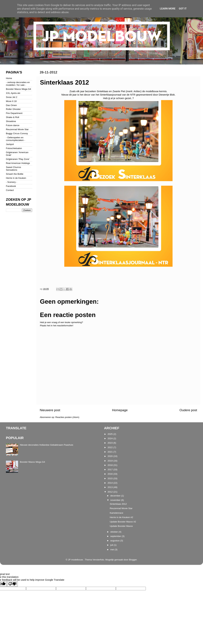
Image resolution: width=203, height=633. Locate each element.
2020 (110, 456)
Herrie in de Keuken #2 (121, 517)
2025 (110, 434)
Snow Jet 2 (11, 97)
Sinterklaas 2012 (118, 504)
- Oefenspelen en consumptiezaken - (15, 138)
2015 (110, 478)
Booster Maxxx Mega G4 (18, 89)
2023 (110, 443)
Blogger (133, 559)
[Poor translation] (12, 584)
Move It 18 (11, 101)
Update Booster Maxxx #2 (123, 521)
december (115, 495)
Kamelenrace (116, 513)
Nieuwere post (50, 410)
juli (112, 545)
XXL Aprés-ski (13, 93)
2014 (110, 483)
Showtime (11, 121)
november (115, 500)
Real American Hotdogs (18, 163)
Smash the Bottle (14, 174)
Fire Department (14, 113)
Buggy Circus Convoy (17, 133)
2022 (110, 447)
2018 (110, 465)
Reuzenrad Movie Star (17, 129)
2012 (110, 492)
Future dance (12, 125)
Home (9, 78)
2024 (110, 438)
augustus (115, 540)
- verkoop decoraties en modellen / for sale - (18, 83)
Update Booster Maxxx (121, 526)
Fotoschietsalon (14, 148)
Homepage (120, 410)
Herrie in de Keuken (16, 178)
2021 (110, 452)
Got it (183, 8)
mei (112, 549)
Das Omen (11, 105)
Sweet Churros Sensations (13, 168)
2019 (110, 460)
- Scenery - (11, 182)
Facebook (11, 186)
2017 (110, 469)
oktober (114, 532)
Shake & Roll (12, 117)
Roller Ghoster (13, 109)
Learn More (167, 8)
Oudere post (188, 410)
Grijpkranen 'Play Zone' (17, 159)
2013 (110, 487)
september (116, 536)
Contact (10, 190)
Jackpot (10, 144)
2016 (110, 474)
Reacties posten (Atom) (67, 417)
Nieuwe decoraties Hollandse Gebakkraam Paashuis (46, 445)
